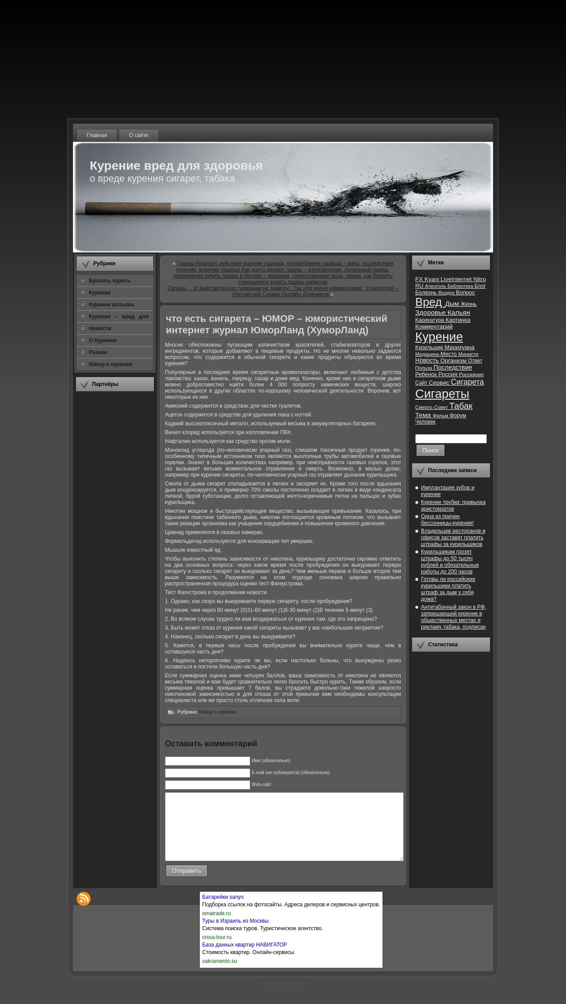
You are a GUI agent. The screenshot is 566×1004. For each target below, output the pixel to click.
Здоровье (431, 312)
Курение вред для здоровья (176, 165)
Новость (427, 360)
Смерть (424, 407)
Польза (424, 367)
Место (449, 354)
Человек (425, 422)
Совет (442, 407)
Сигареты (442, 394)
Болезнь (426, 292)
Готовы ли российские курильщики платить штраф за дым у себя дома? (448, 589)
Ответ (475, 361)
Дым (453, 303)
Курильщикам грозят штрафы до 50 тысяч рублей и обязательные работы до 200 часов (450, 562)
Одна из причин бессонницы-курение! (447, 519)
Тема (424, 415)
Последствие (452, 367)
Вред (430, 302)
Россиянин (471, 374)
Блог (480, 286)
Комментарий (434, 326)
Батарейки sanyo (223, 910)
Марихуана (459, 347)
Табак (460, 406)
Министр (468, 354)
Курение (439, 337)
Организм (454, 360)
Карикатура (430, 320)
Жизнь (469, 304)
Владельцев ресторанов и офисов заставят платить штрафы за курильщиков (453, 537)
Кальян (458, 312)
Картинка (458, 320)
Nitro (480, 279)
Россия (448, 374)
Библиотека (460, 286)
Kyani (432, 279)
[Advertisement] (115, 530)
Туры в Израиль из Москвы (235, 934)
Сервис (440, 382)
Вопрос (465, 292)
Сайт (422, 383)
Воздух (447, 292)
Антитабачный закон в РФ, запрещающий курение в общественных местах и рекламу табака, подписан (453, 617)
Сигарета (467, 382)
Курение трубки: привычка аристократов (453, 505)
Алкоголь (436, 286)
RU (420, 285)
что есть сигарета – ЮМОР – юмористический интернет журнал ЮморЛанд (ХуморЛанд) (276, 324)
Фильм (441, 415)
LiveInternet (456, 279)
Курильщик (429, 347)
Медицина (427, 354)
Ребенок (426, 374)
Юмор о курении (217, 711)
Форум (458, 415)
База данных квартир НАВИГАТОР (244, 958)
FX (419, 279)
